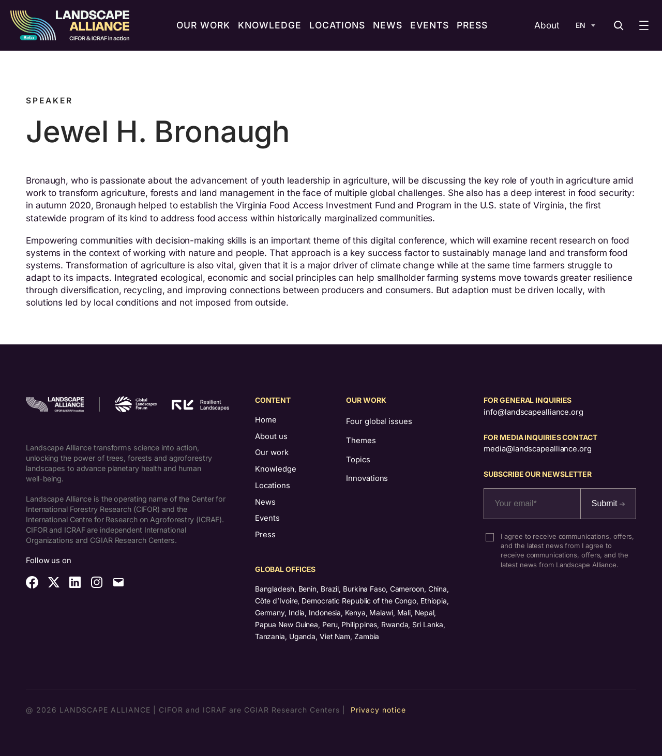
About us (271, 436)
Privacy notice (378, 709)
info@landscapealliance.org (533, 412)
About (547, 25)
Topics (358, 459)
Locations (272, 485)
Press (265, 534)
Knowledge (275, 469)
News (265, 502)
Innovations (367, 478)
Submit (608, 503)
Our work (272, 452)
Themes (360, 440)
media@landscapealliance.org (537, 448)
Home (266, 420)
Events (267, 518)
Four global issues (379, 421)
